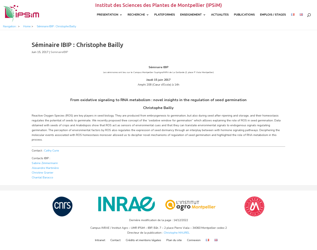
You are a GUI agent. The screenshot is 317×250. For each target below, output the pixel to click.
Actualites (220, 15)
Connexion (194, 240)
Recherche (136, 15)
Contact (115, 240)
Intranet (100, 240)
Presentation (107, 15)
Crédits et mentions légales (143, 240)
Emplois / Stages (273, 15)
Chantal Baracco (42, 177)
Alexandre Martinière (45, 168)
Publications (244, 15)
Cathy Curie (51, 151)
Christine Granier (42, 173)
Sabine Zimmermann (45, 163)
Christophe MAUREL (177, 233)
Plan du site (174, 240)
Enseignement (191, 15)
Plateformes (164, 15)
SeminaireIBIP (59, 52)
